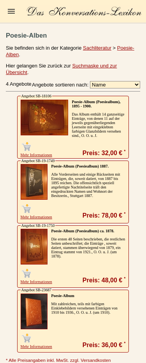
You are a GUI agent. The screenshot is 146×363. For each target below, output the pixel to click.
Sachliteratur (97, 48)
